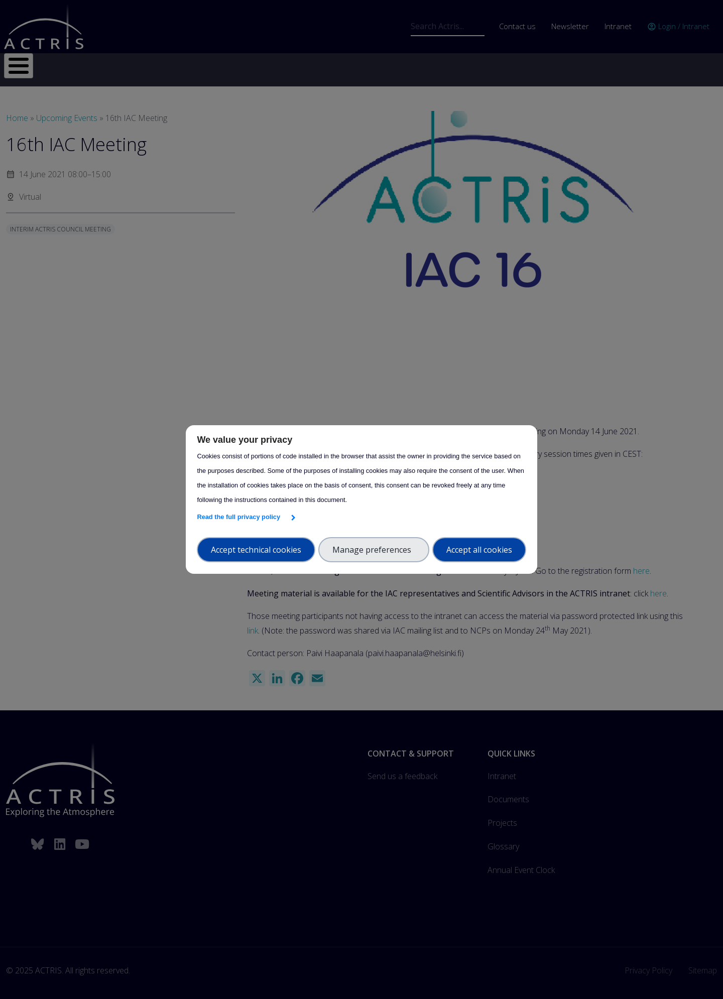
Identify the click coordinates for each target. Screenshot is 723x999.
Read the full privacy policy (240, 517)
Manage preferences (373, 549)
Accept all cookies (479, 549)
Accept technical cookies (256, 549)
